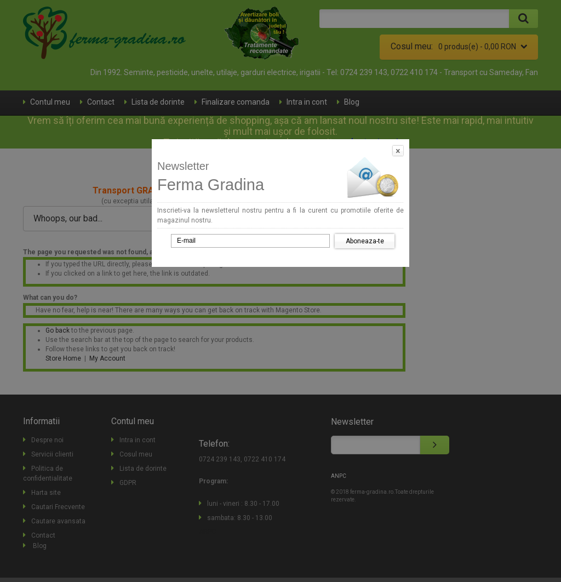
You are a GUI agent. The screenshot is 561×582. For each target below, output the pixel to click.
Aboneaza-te (365, 241)
